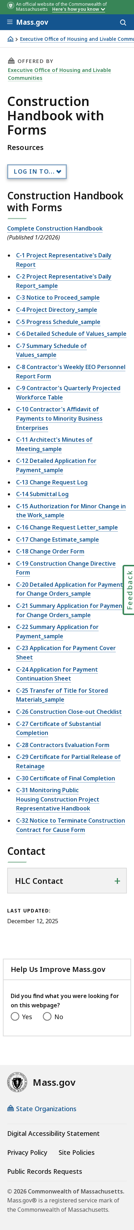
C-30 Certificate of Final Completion (65, 778)
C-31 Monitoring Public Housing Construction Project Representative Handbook (57, 799)
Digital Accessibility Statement (53, 1133)
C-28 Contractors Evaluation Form (62, 745)
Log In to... (34, 171)
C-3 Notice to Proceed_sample (58, 297)
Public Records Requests (44, 1171)
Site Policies (77, 1152)
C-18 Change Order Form (50, 551)
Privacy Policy (27, 1152)
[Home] (10, 39)
